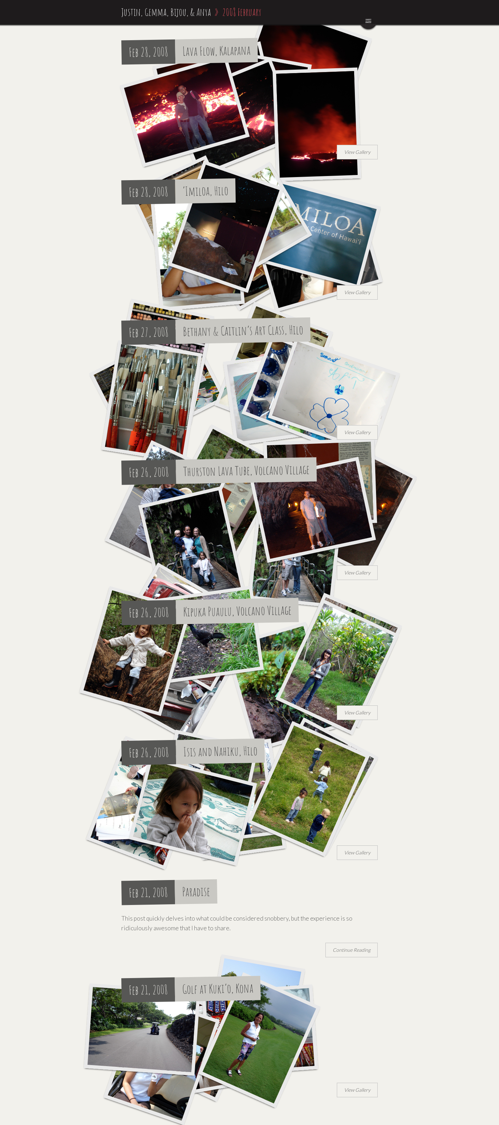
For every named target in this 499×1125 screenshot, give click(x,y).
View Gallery (357, 152)
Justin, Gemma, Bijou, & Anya (166, 12)
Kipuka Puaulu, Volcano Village (237, 610)
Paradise (196, 891)
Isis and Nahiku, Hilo (220, 751)
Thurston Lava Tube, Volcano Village (246, 470)
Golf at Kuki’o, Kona (218, 988)
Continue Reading (351, 950)
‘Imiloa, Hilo (206, 191)
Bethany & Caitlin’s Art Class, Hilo (243, 330)
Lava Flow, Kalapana (217, 50)
